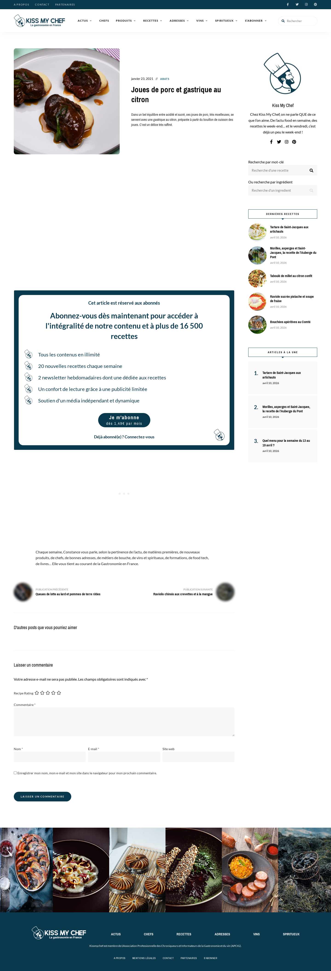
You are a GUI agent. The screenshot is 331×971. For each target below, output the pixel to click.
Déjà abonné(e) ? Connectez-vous (124, 436)
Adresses (177, 20)
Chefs (104, 20)
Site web (168, 749)
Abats (165, 78)
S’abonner (254, 20)
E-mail (93, 749)
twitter (297, 4)
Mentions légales (144, 958)
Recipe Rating (23, 693)
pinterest (315, 4)
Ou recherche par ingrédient (270, 182)
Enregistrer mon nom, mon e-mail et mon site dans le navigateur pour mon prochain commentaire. (87, 773)
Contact (42, 4)
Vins (200, 20)
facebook (287, 4)
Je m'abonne (124, 420)
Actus (83, 20)
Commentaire (25, 705)
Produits (124, 20)
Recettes (150, 20)
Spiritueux (224, 20)
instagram (306, 4)
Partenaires (65, 4)
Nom (18, 749)
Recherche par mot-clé (266, 162)
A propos (21, 4)
